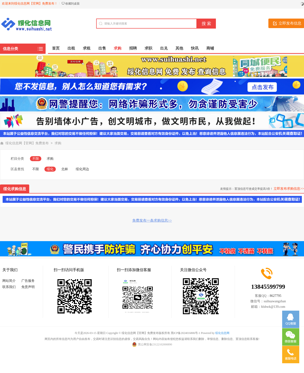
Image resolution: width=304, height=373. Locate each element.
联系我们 (9, 287)
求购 (58, 143)
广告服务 (28, 281)
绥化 (50, 169)
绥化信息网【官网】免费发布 (27, 143)
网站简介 (9, 281)
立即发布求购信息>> (289, 188)
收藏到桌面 (72, 3)
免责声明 (28, 287)
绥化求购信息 (14, 189)
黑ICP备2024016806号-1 (185, 333)
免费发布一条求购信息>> (152, 220)
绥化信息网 (222, 333)
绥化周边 (82, 169)
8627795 (275, 296)
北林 (64, 169)
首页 (56, 48)
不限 (35, 158)
